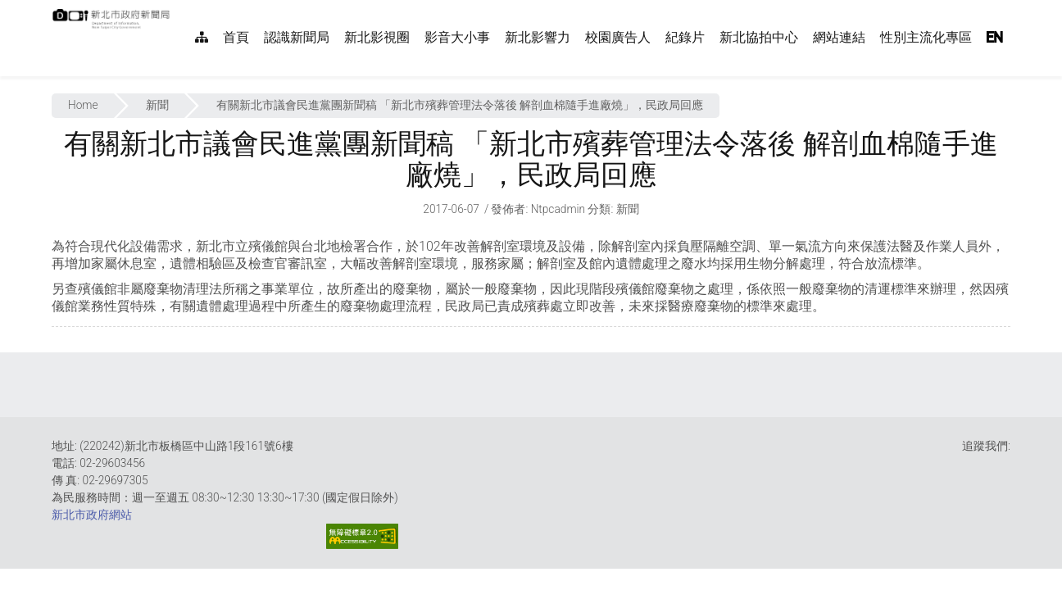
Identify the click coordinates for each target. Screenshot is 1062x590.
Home (83, 104)
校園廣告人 (618, 37)
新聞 (157, 104)
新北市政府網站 (92, 514)
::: (179, 8)
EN (995, 37)
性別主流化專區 (926, 37)
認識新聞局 (296, 37)
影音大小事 (457, 37)
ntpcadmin (558, 209)
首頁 (236, 37)
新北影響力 (537, 37)
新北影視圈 (377, 37)
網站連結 (839, 37)
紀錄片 (685, 37)
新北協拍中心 (758, 37)
